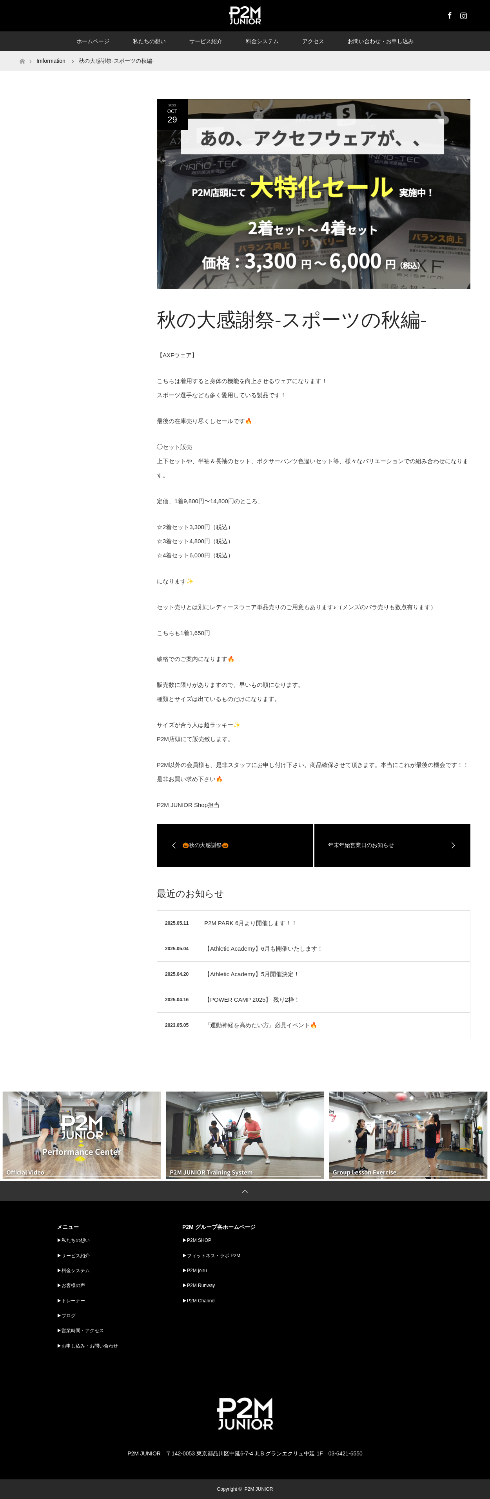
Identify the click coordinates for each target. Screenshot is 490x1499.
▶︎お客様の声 (71, 1285)
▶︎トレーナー (71, 1301)
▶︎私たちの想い (73, 1240)
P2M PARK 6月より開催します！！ (250, 923)
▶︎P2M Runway (198, 1285)
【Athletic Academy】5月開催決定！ (251, 974)
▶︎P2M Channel (199, 1301)
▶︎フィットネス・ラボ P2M (211, 1255)
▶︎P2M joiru (194, 1270)
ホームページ (92, 41)
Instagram (462, 14)
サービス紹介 (205, 41)
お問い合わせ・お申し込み (381, 41)
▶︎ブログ (66, 1315)
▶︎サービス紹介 (73, 1255)
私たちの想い (149, 41)
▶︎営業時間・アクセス (80, 1330)
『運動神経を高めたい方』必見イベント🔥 (261, 1025)
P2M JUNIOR (259, 1489)
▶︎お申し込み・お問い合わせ (87, 1346)
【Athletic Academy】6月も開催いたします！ (263, 948)
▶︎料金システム (73, 1270)
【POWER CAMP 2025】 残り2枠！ (252, 999)
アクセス (313, 41)
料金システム (262, 41)
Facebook (449, 14)
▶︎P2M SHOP (196, 1240)
